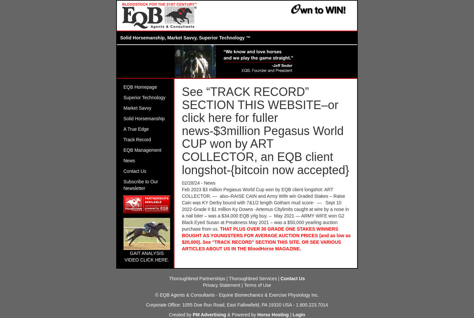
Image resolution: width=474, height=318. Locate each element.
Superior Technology (144, 97)
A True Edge (136, 129)
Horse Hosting (273, 314)
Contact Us (134, 171)
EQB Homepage (140, 87)
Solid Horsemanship (144, 118)
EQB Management (142, 150)
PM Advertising (209, 314)
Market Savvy (137, 108)
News (129, 160)
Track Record (137, 139)
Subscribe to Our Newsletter (140, 185)
